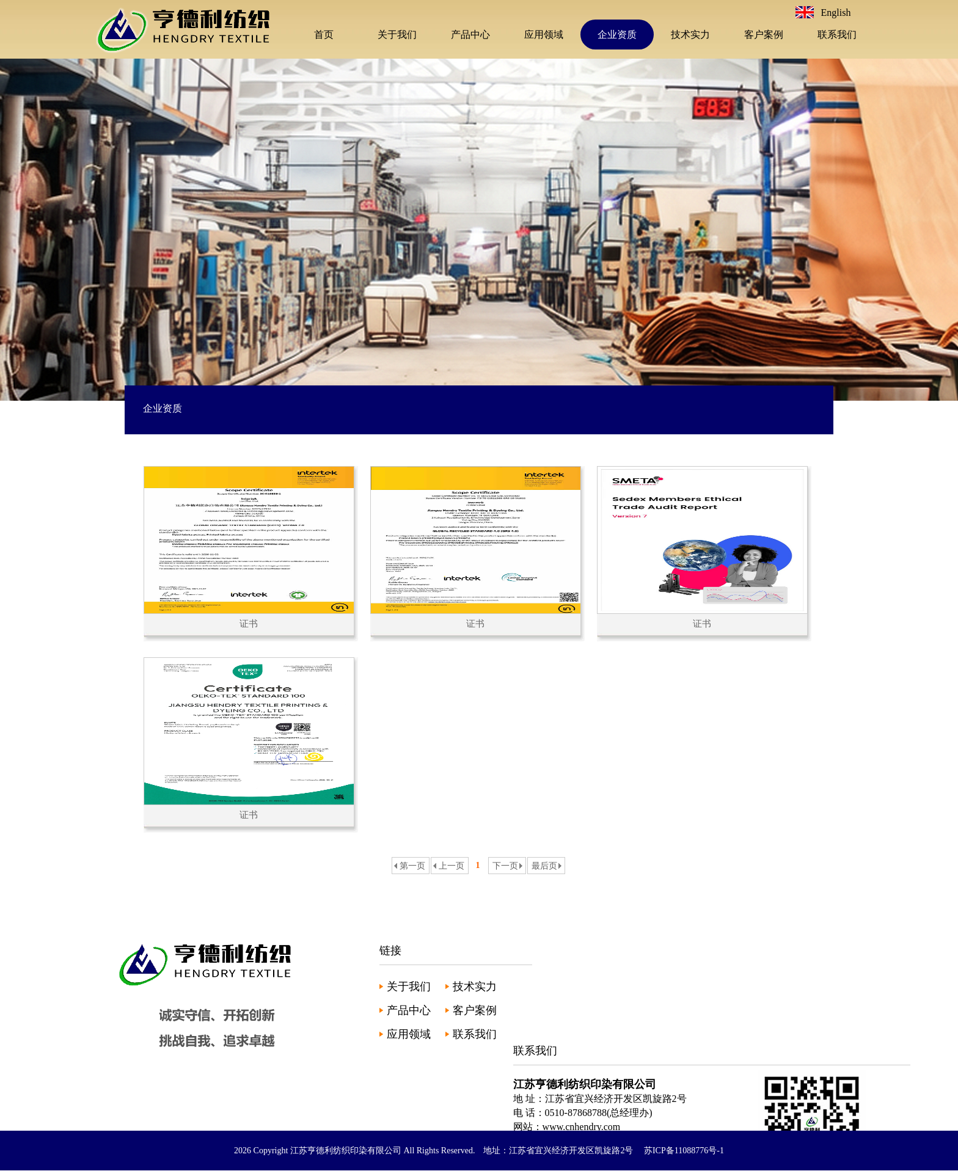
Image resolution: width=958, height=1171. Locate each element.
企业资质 (617, 34)
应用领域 (543, 34)
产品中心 (470, 34)
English (836, 12)
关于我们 (397, 34)
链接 (390, 950)
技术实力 (690, 34)
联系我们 (837, 34)
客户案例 (763, 34)
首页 (324, 34)
